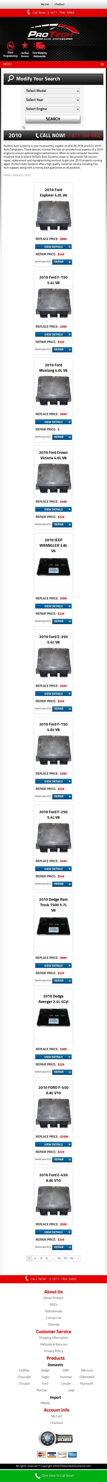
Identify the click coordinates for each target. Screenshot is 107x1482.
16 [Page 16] (71, 1258)
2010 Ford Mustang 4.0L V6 (53, 367)
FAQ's (53, 1305)
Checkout (59, 4)
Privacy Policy (53, 1352)
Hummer (66, 1378)
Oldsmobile (86, 1378)
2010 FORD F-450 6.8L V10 (53, 1090)
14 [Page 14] (58, 1258)
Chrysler (24, 1384)
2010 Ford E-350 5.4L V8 (53, 639)
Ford (45, 1384)
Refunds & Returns (53, 1345)
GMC (66, 1371)
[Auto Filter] (52, 92)
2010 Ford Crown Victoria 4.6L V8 (53, 455)
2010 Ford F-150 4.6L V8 (53, 727)
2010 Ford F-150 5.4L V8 (53, 280)
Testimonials (53, 1312)
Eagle (45, 1378)
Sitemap (53, 1325)
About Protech (54, 1299)
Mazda (45, 1404)
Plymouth (86, 1384)
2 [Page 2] (35, 1258)
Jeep (71, 1391)
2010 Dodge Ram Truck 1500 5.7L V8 (53, 905)
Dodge (45, 1371)
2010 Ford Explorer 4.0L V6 (53, 192)
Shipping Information (53, 1338)
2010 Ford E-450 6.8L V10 (53, 1177)
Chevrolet (24, 1378)
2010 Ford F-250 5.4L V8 (53, 814)
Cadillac (24, 1371)
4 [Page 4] (47, 1258)
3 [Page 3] (41, 1258)
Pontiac (42, 1391)
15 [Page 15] (65, 1258)
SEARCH (53, 119)
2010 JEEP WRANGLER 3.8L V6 (53, 545)
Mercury (87, 1371)
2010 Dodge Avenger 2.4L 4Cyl (53, 999)
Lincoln (66, 1384)
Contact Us (53, 1318)
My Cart (45, 4)
